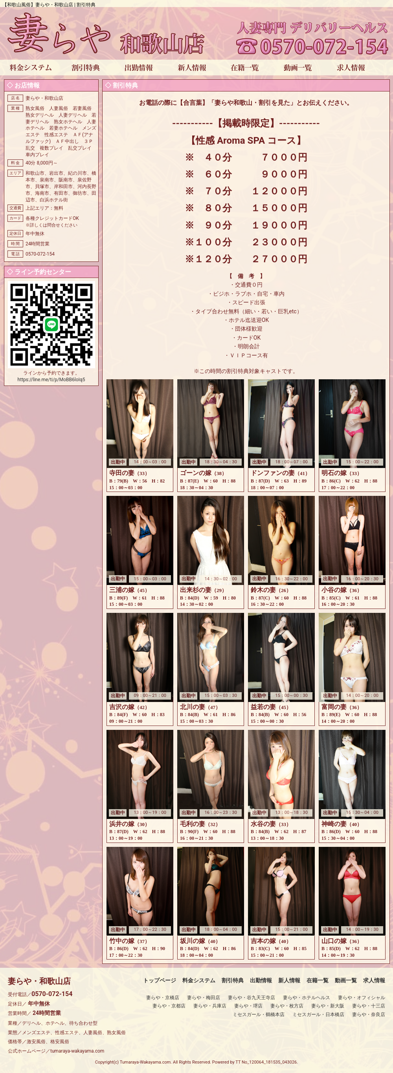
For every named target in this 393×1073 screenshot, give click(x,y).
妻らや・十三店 (368, 1006)
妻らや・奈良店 (368, 1014)
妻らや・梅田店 (203, 997)
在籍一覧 (318, 980)
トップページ (159, 980)
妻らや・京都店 (168, 1006)
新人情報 (289, 980)
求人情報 (374, 980)
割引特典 (233, 980)
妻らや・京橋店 (162, 997)
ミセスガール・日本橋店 (318, 1014)
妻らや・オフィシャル (361, 997)
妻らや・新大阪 (327, 1006)
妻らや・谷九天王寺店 (251, 997)
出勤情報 (261, 980)
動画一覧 (346, 980)
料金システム (198, 980)
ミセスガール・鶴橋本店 (259, 1014)
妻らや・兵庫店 (209, 1006)
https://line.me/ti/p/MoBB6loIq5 (51, 379)
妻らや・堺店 (248, 1006)
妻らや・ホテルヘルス (306, 997)
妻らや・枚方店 (286, 1006)
